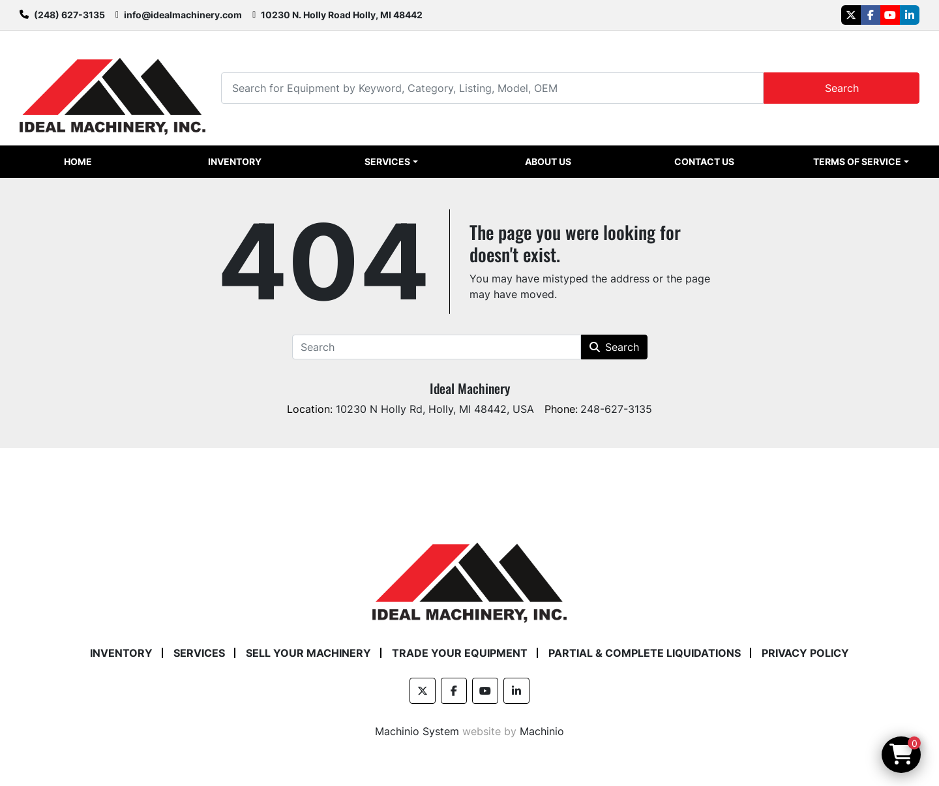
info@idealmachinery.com (183, 14)
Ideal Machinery (470, 388)
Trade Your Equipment (460, 652)
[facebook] (870, 15)
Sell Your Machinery (308, 652)
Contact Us (704, 161)
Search (842, 88)
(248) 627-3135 (69, 14)
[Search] (492, 87)
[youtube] (890, 15)
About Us (548, 161)
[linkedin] (909, 15)
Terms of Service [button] (857, 161)
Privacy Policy (805, 652)
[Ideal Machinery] (469, 572)
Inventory (234, 161)
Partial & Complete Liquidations (644, 652)
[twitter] (851, 15)
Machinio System (417, 731)
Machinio (542, 731)
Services (387, 161)
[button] (391, 161)
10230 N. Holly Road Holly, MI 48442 (342, 14)
